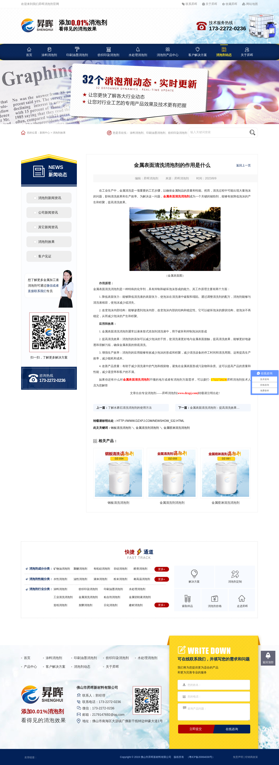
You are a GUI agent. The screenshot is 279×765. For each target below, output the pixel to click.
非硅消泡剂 (120, 568)
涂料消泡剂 (49, 55)
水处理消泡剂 (138, 55)
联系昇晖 (191, 3)
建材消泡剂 (136, 605)
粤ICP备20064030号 (200, 757)
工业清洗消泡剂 (63, 597)
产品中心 (30, 666)
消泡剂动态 (224, 55)
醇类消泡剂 (140, 568)
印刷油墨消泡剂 (77, 55)
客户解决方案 (197, 55)
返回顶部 (268, 662)
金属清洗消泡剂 (88, 597)
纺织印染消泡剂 (108, 55)
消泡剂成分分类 (39, 568)
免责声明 (238, 757)
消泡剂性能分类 (39, 579)
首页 (29, 55)
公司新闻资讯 (48, 212)
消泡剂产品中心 (167, 55)
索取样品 (187, 606)
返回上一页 (243, 165)
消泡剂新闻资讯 (49, 198)
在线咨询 (232, 729)
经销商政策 (251, 757)
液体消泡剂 (100, 579)
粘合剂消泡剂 (112, 597)
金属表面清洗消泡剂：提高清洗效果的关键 (215, 407)
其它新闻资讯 (48, 227)
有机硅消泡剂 (102, 568)
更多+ (161, 569)
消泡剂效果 (59, 132)
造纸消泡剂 (60, 605)
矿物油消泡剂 (62, 568)
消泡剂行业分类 (39, 589)
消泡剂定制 (235, 581)
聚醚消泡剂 (80, 568)
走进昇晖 (242, 606)
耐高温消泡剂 (142, 579)
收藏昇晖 (231, 3)
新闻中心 (45, 132)
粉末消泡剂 (120, 579)
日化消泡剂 (110, 605)
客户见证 (44, 256)
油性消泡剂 (80, 579)
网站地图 (252, 3)
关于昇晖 (211, 3)
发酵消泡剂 (85, 605)
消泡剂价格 (215, 606)
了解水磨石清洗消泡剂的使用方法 (130, 407)
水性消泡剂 (60, 579)
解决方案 (194, 581)
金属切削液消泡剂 (140, 597)
